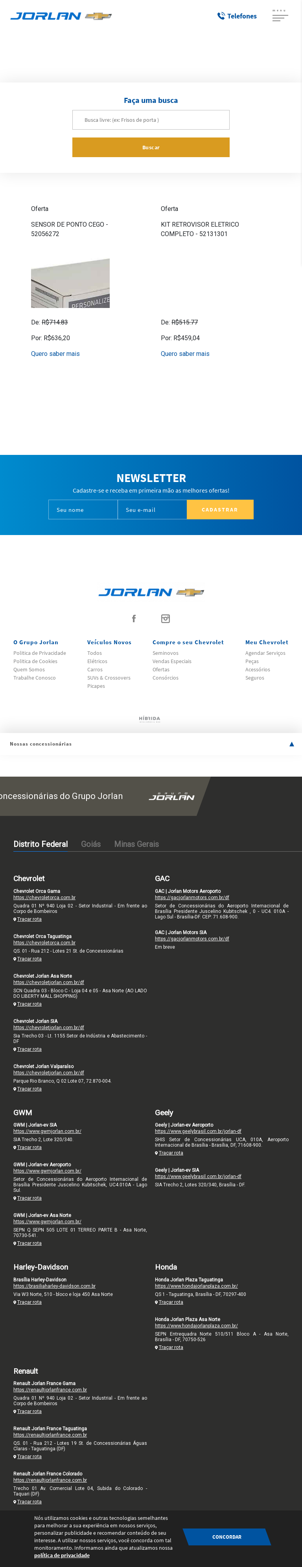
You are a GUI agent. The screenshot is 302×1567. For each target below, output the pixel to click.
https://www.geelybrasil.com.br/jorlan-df (198, 1131)
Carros (95, 669)
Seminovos (166, 652)
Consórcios (166, 677)
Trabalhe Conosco (34, 677)
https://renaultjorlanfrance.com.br (50, 1390)
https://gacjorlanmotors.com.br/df (192, 897)
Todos (94, 652)
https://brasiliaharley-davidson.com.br (54, 1286)
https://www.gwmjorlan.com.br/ (47, 1131)
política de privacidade (62, 1555)
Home (135, 54)
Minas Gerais (136, 844)
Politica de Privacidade (39, 652)
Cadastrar (220, 509)
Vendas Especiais (172, 661)
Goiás (91, 844)
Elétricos (97, 661)
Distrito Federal (40, 844)
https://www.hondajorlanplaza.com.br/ (196, 1286)
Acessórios (161, 54)
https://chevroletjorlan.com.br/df (48, 982)
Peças (252, 661)
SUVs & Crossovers (109, 677)
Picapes (96, 685)
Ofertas (161, 669)
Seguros (254, 677)
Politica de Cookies (35, 661)
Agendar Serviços (265, 652)
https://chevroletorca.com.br (44, 897)
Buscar (151, 147)
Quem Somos (29, 669)
